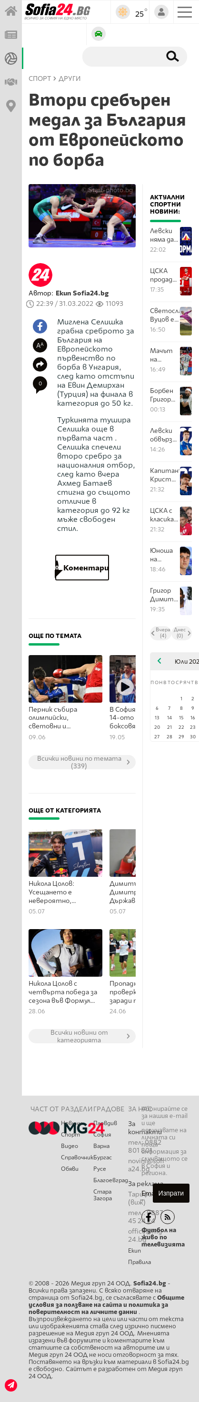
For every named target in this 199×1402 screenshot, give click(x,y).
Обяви (70, 1169)
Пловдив (105, 1123)
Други (70, 79)
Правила (139, 1262)
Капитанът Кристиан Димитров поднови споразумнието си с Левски (164, 475)
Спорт (70, 1134)
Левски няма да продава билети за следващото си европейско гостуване (164, 235)
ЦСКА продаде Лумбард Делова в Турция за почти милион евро (164, 275)
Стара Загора (102, 1195)
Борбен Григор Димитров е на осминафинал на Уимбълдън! (164, 395)
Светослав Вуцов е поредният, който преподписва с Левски (164, 315)
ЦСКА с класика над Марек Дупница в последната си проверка (164, 515)
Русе (99, 1169)
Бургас (102, 1157)
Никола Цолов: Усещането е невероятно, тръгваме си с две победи (59, 892)
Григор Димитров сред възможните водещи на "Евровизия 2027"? (164, 595)
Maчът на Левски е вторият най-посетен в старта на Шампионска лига (164, 355)
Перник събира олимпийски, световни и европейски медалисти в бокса (59, 718)
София (102, 1134)
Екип (134, 1250)
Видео (69, 1146)
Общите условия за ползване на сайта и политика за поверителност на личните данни (106, 1304)
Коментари (82, 567)
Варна (101, 1146)
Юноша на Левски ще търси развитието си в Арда (164, 555)
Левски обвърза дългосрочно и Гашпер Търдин (164, 435)
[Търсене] (119, 56)
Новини (71, 1123)
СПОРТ (40, 79)
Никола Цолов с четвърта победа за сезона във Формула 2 (63, 992)
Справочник (77, 1157)
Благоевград (110, 1180)
